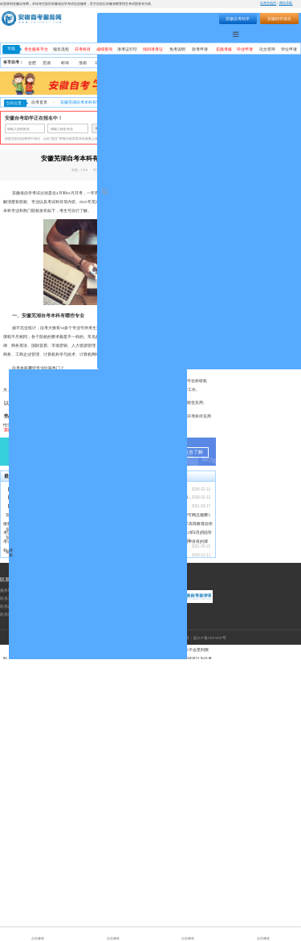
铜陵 (155, 63)
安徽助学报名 (279, 18)
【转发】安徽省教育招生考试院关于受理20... (45, 779)
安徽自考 (168, 202)
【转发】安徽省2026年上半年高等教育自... (43, 771)
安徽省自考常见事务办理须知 (138, 806)
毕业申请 (245, 49)
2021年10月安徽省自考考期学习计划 (144, 814)
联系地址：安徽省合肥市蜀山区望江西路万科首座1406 (48, 896)
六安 (259, 63)
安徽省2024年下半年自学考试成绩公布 (146, 837)
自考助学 (286, 33)
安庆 (136, 63)
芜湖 (47, 63)
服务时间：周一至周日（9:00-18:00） (33, 872)
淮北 (119, 63)
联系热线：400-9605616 (21, 880)
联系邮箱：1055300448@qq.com (28, 888)
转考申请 (200, 49)
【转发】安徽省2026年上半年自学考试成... (43, 788)
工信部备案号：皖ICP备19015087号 (195, 920)
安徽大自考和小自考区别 (28, 834)
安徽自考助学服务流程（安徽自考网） (146, 797)
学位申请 (289, 49)
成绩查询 (104, 49)
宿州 (242, 63)
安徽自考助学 (238, 18)
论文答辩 (267, 49)
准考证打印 (127, 49)
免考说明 (177, 49)
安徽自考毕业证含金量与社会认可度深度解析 (46, 797)
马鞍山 (101, 63)
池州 (293, 63)
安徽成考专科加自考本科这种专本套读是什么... (47, 819)
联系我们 (9, 861)
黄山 (173, 63)
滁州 (190, 63)
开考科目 (83, 49)
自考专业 (256, 33)
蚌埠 (65, 63)
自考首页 (39, 102)
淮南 (83, 63)
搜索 (177, 17)
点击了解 (193, 733)
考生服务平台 (36, 49)
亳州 (225, 63)
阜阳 (209, 63)
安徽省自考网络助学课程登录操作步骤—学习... (153, 823)
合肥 (32, 63)
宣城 (277, 63)
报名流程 (61, 49)
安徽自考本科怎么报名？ (134, 788)
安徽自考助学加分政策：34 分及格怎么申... (44, 811)
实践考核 (224, 49)
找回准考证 (153, 49)
